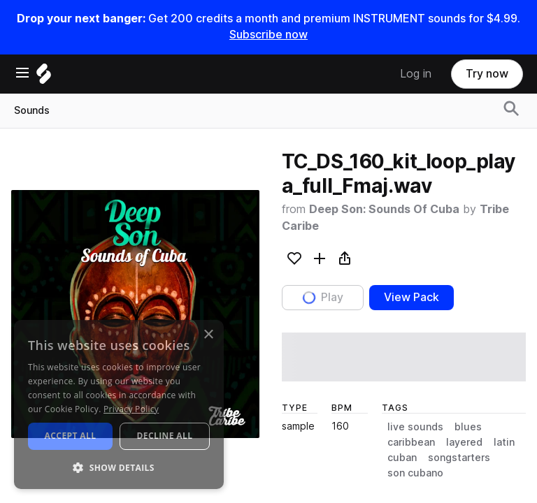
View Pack (411, 297)
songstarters (459, 457)
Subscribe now (268, 34)
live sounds (415, 426)
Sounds (32, 110)
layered (464, 442)
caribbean (411, 442)
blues (468, 426)
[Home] (43, 77)
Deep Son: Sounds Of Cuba (384, 209)
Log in (415, 73)
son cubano (415, 473)
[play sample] (404, 357)
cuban (402, 457)
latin (504, 442)
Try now (487, 73)
